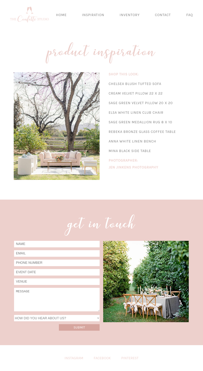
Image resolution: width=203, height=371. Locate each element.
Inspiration (93, 15)
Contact (163, 15)
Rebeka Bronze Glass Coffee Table (142, 132)
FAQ (189, 15)
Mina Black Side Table (130, 151)
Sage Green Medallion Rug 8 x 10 (140, 122)
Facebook (102, 358)
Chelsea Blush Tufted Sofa (135, 84)
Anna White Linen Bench (132, 141)
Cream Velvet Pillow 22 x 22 (136, 93)
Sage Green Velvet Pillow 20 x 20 (141, 103)
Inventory (130, 15)
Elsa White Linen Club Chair (136, 112)
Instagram (73, 358)
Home (61, 15)
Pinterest (130, 358)
